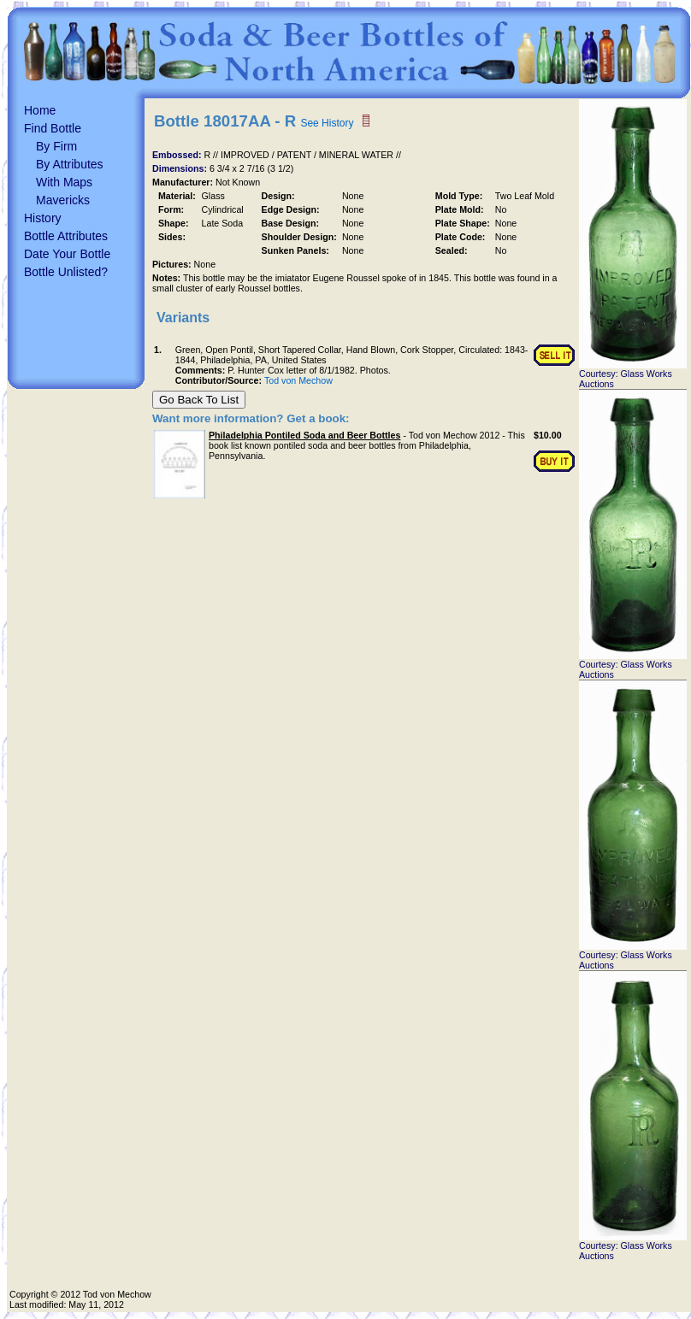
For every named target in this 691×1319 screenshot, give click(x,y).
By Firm (56, 146)
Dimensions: (181, 168)
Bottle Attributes (66, 236)
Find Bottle (52, 128)
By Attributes (69, 164)
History (43, 218)
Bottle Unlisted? (66, 272)
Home (40, 110)
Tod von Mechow (298, 380)
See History (326, 123)
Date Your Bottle (67, 254)
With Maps (64, 182)
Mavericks (63, 200)
